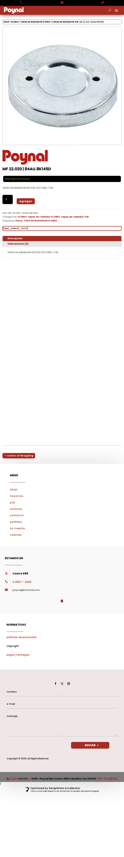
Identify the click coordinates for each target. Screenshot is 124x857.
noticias (16, 509)
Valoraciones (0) (18, 243)
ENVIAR (90, 745)
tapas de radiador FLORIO (35, 21)
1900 (114, 778)
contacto (17, 515)
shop (13, 489)
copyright (13, 646)
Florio (19, 220)
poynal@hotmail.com (26, 590)
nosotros (16, 496)
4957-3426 (103, 778)
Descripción (15, 238)
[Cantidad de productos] (7, 199)
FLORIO (15, 21)
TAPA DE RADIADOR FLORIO (40, 220)
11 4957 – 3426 (22, 582)
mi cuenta (17, 528)
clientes (16, 535)
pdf (12, 502)
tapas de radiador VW (65, 21)
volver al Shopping (20, 455)
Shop (6, 21)
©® (30, 778)
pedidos (16, 522)
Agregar (25, 201)
